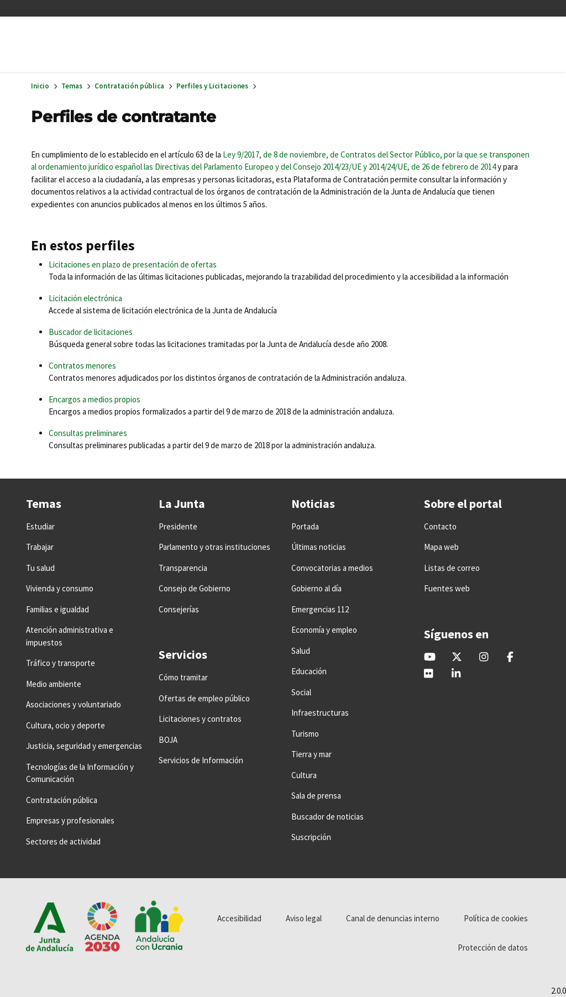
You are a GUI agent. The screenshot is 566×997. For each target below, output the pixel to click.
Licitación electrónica (85, 298)
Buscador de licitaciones (91, 332)
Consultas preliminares (88, 433)
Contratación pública (129, 86)
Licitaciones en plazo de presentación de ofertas (133, 264)
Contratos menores (82, 365)
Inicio (40, 86)
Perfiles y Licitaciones (212, 86)
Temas (71, 86)
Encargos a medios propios (94, 399)
